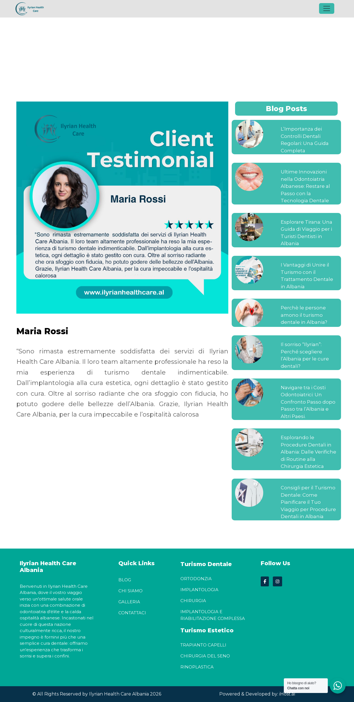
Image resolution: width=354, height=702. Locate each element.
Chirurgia (193, 600)
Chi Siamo (130, 590)
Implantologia (199, 589)
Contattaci (132, 612)
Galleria (129, 601)
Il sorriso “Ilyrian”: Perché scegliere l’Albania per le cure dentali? (305, 355)
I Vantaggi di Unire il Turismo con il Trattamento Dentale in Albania (307, 275)
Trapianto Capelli (203, 645)
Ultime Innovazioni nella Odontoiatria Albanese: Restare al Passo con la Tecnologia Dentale (305, 186)
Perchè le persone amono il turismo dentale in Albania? (304, 315)
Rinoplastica (197, 667)
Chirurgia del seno (205, 656)
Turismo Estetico (207, 630)
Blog (124, 579)
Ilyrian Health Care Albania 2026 (124, 694)
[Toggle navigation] (326, 8)
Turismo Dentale (206, 564)
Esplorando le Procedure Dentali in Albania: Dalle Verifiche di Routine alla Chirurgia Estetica (308, 452)
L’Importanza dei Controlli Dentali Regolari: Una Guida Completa (305, 139)
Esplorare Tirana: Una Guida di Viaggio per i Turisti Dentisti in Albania (306, 233)
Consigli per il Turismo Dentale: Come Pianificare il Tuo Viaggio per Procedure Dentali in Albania (308, 502)
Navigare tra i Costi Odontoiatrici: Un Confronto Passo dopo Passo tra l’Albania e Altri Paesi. (308, 402)
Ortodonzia (196, 578)
